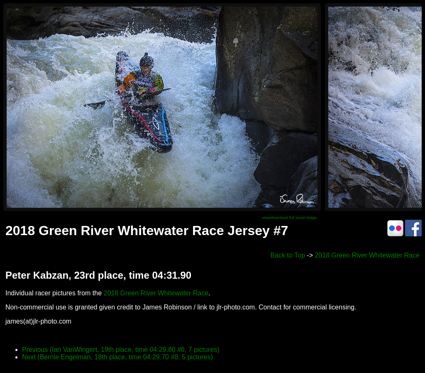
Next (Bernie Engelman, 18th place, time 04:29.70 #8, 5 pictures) (117, 357)
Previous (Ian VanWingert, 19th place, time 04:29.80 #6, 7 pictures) (121, 349)
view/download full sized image (289, 217)
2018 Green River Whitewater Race (367, 255)
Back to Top (288, 255)
